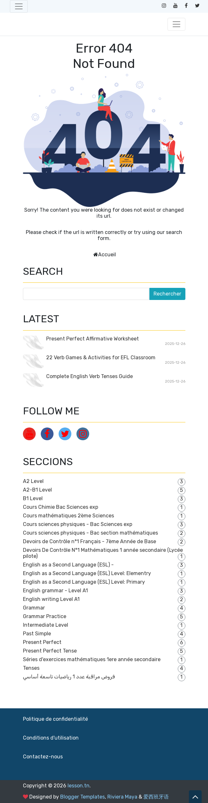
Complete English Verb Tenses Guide (89, 376)
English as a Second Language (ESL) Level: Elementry (87, 573)
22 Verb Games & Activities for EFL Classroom (100, 357)
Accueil (107, 255)
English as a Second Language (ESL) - (68, 565)
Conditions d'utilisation (51, 738)
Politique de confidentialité (55, 719)
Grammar (34, 608)
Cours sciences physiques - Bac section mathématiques (90, 533)
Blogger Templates (82, 797)
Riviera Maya (122, 797)
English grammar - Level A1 (55, 591)
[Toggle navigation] (19, 6)
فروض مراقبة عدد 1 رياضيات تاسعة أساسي (69, 677)
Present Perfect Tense (50, 651)
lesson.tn (79, 786)
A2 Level (33, 481)
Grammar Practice (44, 616)
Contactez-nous (43, 757)
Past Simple (37, 634)
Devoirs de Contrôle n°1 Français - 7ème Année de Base (89, 541)
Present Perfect (42, 642)
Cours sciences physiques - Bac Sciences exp (77, 524)
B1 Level (33, 498)
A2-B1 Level (37, 490)
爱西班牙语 (156, 797)
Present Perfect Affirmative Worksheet (92, 339)
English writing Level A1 (51, 599)
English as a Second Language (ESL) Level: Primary (84, 582)
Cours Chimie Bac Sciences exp (60, 507)
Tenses (31, 668)
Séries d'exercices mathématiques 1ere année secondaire (92, 659)
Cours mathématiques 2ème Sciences (68, 516)
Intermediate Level (45, 625)
